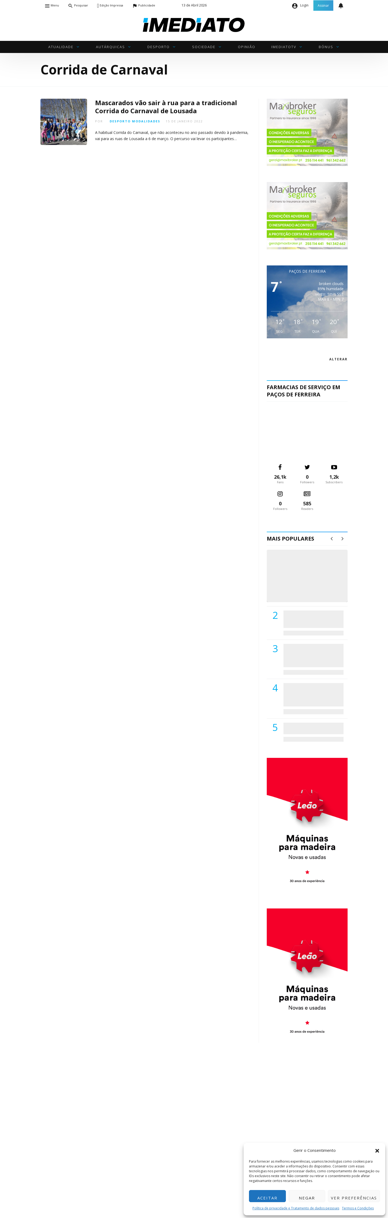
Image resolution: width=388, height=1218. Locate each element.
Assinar (323, 5)
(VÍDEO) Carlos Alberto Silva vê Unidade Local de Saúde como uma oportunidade (313, 581)
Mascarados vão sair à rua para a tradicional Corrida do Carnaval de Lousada (166, 106)
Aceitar (267, 1198)
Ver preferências (354, 1198)
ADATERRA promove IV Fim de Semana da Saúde (311, 728)
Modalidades (146, 121)
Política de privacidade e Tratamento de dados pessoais (295, 1208)
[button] (377, 1150)
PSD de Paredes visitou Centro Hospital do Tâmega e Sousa (307, 619)
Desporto (120, 121)
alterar (338, 359)
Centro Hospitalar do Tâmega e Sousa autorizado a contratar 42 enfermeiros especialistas (311, 694)
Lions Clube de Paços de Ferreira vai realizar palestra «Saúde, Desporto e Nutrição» (312, 655)
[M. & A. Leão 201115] (307, 824)
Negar (307, 1198)
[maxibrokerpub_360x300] (307, 131)
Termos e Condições (358, 1208)
